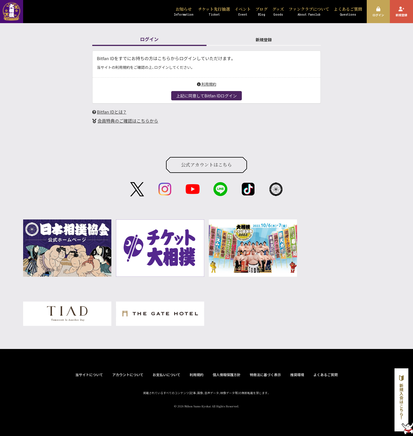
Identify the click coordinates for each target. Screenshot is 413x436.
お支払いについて (166, 374)
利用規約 (206, 84)
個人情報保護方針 (226, 374)
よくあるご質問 (326, 374)
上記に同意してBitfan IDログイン (206, 96)
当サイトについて (89, 374)
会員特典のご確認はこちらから (127, 121)
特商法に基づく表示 (265, 374)
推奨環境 (297, 374)
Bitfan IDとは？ (111, 112)
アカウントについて (127, 374)
